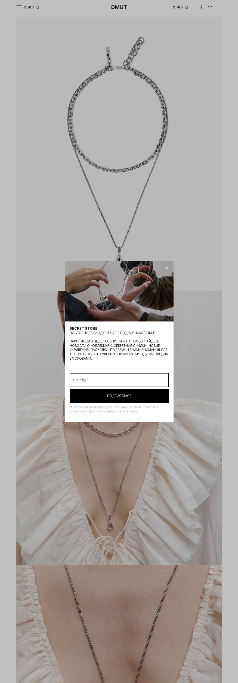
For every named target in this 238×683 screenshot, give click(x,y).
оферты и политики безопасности (113, 411)
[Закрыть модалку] (166, 268)
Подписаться (119, 395)
